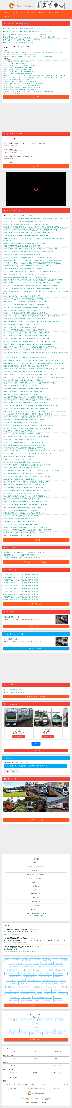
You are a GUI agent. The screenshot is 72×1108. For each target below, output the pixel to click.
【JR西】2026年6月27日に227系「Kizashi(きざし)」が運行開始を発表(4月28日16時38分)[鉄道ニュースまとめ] (35, 227)
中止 (27, 47)
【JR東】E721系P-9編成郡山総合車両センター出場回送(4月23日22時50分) (25, 442)
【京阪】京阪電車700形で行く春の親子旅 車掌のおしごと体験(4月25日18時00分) (27, 366)
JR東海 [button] (32, 1020)
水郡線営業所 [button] (13, 1000)
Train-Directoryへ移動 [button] (36, 820)
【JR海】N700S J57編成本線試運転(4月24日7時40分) (18, 439)
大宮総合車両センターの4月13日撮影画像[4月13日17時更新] (20, 600)
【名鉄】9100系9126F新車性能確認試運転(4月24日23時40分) (21, 394)
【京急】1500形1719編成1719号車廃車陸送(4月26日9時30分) (21, 327)
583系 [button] (63, 987)
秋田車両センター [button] (12, 987)
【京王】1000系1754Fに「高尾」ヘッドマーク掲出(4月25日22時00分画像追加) (26, 333)
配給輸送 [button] (46, 960)
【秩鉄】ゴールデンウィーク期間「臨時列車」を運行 (18, 71)
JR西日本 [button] (23, 1020)
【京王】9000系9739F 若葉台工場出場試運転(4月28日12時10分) (21, 246)
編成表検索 (36, 1073)
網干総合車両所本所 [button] (50, 980)
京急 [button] (52, 1030)
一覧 (13, 1051)
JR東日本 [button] (12, 1020)
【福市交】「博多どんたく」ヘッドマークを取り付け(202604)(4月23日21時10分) (27, 453)
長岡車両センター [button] (45, 973)
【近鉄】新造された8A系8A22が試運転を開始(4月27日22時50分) (22, 254)
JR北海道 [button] (60, 1020)
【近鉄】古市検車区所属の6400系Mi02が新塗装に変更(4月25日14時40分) (24, 380)
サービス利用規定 (62, 1084)
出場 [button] (7, 960)
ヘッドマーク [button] (35, 960)
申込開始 (20, 47)
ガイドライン (57, 1066)
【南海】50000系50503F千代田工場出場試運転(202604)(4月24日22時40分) (25, 402)
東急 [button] (45, 1030)
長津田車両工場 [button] (15, 977)
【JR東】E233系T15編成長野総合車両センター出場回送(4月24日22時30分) (25, 397)
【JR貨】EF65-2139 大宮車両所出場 (14, 692)
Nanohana (43, 1102)
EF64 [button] (43, 963)
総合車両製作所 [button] (58, 967)
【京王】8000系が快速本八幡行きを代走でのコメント (16, 934)
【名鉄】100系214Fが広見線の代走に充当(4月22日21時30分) (21, 499)
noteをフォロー (11, 771)
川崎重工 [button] (21, 980)
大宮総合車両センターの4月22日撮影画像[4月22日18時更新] (20, 583)
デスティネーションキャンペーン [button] (27, 990)
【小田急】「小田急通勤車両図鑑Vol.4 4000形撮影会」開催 (20, 81)
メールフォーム (40, 913)
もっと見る (36, 97)
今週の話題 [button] (40, 983)
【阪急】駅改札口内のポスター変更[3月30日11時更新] (19, 555)
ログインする (49, 2)
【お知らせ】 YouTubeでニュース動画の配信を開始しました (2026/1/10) (24, 28)
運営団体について (22, 1084)
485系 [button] (29, 970)
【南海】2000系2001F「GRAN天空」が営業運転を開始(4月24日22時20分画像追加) (27, 400)
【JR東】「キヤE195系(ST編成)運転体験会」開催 (17, 67)
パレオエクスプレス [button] (26, 983)
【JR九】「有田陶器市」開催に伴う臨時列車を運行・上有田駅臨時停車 (24, 83)
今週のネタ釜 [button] (46, 990)
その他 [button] (8, 17)
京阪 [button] (39, 1034)
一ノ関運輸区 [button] (59, 1000)
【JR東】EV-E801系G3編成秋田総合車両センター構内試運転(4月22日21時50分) (26, 501)
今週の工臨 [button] (14, 997)
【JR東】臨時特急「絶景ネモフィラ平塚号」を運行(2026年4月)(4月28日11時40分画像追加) (30, 249)
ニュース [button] (9, 12)
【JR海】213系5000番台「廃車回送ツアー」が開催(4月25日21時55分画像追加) (26, 338)
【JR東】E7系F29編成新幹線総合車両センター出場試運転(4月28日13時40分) (25, 235)
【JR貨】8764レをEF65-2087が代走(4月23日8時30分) (18, 479)
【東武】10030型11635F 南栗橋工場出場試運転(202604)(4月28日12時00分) (25, 243)
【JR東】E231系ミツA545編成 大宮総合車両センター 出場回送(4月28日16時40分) (27, 224)
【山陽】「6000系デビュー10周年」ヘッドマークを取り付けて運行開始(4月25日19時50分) (29, 347)
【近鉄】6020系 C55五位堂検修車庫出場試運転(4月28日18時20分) (22, 221)
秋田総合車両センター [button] (28, 973)
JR (9, 215)
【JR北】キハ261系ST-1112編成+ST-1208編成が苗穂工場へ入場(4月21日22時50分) (27, 530)
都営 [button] (10, 1034)
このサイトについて (9, 1084)
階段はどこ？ (36, 909)
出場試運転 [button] (16, 960)
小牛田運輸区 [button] (58, 990)
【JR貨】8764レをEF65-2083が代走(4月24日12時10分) (19, 431)
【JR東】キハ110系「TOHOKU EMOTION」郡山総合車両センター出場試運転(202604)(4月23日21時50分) (33, 451)
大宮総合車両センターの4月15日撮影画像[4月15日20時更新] (20, 594)
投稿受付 (13, 1066)
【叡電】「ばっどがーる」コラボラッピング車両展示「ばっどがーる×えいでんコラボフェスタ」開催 (32, 77)
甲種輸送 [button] (63, 960)
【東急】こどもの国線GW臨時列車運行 (14, 63)
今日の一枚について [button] (36, 626)
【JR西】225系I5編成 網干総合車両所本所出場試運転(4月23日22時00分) (24, 448)
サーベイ (6, 139)
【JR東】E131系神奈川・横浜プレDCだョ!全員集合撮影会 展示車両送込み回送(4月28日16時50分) (31, 230)
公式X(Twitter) (36, 863)
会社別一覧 (58, 1051)
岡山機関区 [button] (12, 983)
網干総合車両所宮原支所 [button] (55, 983)
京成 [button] (22, 1030)
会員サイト (36, 901)
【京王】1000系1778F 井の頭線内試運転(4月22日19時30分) (20, 510)
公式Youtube (36, 870)
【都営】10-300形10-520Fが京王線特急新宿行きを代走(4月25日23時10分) (24, 330)
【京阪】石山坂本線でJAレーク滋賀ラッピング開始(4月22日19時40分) (23, 513)
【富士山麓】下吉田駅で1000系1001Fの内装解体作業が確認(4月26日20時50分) (26, 307)
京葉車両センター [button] (11, 973)
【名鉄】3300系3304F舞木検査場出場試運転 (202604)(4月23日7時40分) (24, 484)
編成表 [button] (42, 12)
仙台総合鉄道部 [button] (50, 994)
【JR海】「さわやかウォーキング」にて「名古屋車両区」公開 (21, 85)
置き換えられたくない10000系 (20, 947)
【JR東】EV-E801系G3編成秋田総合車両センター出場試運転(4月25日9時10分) (26, 388)
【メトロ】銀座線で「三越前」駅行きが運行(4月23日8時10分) (21, 493)
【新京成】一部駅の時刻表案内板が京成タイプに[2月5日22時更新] (22, 558)
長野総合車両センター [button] (16, 970)
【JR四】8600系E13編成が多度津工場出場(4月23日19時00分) (21, 468)
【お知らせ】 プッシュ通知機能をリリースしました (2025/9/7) (21, 40)
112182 (6, 938)
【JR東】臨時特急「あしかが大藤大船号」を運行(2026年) (20, 89)
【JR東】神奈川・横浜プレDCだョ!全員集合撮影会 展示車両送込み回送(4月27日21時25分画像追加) (32, 260)
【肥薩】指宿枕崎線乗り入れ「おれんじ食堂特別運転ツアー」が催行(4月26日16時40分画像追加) (31, 321)
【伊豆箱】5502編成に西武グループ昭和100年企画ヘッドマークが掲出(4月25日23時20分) (29, 341)
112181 (6, 947)
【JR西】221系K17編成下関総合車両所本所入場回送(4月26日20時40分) (24, 304)
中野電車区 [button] (47, 1000)
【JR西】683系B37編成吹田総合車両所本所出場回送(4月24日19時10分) (24, 419)
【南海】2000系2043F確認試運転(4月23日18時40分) (18, 456)
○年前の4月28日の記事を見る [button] (37, 696)
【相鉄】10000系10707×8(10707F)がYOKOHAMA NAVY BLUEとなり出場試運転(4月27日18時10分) (31, 283)
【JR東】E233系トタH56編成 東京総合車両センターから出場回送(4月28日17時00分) (28, 232)
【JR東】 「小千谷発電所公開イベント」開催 (16, 79)
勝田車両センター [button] (60, 973)
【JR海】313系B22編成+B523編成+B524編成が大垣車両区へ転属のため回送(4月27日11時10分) (31, 285)
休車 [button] (10, 990)
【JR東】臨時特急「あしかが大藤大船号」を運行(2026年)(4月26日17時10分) (25, 318)
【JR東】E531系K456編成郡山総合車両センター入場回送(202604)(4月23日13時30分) (28, 476)
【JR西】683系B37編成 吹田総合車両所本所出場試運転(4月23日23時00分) (24, 445)
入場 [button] (25, 960)
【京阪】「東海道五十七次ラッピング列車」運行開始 (18, 69)
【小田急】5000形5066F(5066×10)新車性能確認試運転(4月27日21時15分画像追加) (27, 266)
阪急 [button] (46, 1034)
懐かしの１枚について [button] (36, 648)
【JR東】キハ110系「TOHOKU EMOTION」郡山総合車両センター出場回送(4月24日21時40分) (30, 405)
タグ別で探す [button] (37, 1005)
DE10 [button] (54, 960)
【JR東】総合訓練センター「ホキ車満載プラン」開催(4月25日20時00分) (24, 350)
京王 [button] (29, 1030)
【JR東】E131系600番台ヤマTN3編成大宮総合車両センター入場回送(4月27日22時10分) (29, 257)
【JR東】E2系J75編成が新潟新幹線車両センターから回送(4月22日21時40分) (25, 496)
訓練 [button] (50, 963)
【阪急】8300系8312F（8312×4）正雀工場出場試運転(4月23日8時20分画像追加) (26, 482)
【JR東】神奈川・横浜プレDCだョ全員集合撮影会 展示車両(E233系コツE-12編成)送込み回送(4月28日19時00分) (35, 218)
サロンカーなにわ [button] (51, 987)
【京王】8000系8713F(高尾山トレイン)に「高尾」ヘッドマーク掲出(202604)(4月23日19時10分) (31, 470)
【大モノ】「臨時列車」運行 (11, 93)
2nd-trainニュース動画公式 (36, 874)
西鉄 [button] (61, 1034)
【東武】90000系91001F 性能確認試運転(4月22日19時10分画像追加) (23, 507)
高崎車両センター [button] (43, 967)
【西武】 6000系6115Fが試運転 (13, 689)
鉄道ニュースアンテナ (36, 878)
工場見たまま (13, 1077)
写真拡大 (36, 619)
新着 (14, 47)
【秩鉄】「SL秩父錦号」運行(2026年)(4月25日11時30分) (19, 385)
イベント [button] (20, 12)
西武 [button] (15, 1030)
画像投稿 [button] (32, 12)
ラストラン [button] (10, 980)
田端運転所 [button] (58, 977)
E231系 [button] (28, 963)
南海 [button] (32, 1034)
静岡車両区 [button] (25, 987)
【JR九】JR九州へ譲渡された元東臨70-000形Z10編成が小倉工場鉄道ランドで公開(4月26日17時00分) (33, 316)
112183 (6, 929)
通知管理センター (36, 894)
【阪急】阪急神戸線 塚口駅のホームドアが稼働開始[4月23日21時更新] (23, 552)
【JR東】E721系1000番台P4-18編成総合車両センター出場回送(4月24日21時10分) (27, 408)
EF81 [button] (36, 963)
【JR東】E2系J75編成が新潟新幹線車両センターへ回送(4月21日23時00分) (25, 527)
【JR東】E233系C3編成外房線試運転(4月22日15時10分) (19, 518)
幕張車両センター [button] (27, 967)
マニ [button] (39, 994)
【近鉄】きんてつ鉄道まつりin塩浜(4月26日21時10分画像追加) (21, 296)
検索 (35, 1051)
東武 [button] (7, 1030)
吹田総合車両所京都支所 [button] (55, 970)
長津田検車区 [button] (37, 987)
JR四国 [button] (50, 1020)
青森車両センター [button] (11, 994)
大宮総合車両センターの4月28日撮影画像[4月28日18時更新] (20, 574)
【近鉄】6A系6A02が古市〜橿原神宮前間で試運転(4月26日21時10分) (23, 299)
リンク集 (13, 1089)
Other (15, 215)
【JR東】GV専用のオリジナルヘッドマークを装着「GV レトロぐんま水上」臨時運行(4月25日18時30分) (33, 363)
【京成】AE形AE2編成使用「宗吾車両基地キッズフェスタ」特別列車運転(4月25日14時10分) (30, 383)
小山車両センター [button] (45, 977)
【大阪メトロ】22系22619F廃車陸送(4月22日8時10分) (19, 521)
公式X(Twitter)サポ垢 (36, 866)
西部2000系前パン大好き (18, 929)
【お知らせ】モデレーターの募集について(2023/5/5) (18, 42)
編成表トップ (13, 1073)
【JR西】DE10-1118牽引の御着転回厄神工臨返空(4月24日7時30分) (22, 434)
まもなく (6, 47)
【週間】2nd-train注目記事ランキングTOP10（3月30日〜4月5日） (27, 766)
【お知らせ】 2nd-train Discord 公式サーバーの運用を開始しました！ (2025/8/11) (27, 31)
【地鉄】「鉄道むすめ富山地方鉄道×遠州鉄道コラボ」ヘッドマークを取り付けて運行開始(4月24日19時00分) (35, 411)
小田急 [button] (37, 1030)
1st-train (36, 905)
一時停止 (36, 744)
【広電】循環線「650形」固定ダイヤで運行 (15, 61)
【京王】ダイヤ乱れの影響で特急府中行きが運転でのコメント (18, 942)
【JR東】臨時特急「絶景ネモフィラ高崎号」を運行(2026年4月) (21, 87)
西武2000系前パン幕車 (18, 938)
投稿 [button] (20, 210)
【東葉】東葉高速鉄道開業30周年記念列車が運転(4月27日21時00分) (23, 268)
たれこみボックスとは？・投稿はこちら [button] (37, 562)
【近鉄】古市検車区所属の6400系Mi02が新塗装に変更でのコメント (19, 951)
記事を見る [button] (19, 736)
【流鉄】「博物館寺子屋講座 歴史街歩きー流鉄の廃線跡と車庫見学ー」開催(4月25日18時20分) (31, 360)
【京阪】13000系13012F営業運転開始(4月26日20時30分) (19, 310)
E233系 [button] (19, 963)
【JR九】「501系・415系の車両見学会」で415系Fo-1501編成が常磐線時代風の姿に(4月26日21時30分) (33, 288)
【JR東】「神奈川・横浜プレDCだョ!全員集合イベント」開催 (21, 65)
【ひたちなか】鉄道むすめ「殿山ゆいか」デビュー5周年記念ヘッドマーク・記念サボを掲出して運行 (33, 52)
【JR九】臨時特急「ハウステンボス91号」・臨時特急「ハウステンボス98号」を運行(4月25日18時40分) (33, 369)
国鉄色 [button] (62, 980)
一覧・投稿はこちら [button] (37, 604)
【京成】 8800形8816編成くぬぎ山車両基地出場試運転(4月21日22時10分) (24, 533)
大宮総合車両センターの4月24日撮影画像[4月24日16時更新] (20, 577)
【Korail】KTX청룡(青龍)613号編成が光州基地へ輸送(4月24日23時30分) (24, 391)
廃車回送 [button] (59, 963)
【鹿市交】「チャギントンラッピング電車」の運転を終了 (20, 54)
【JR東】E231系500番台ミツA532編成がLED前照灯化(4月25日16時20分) (24, 371)
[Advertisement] (36, 118)
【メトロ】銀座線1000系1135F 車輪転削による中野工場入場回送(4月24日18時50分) (27, 414)
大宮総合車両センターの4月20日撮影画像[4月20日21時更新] (20, 588)
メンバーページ (35, 1066)
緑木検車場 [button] (62, 994)
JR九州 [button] (41, 1020)
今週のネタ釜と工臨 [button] (27, 994)
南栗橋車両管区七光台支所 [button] (42, 997)
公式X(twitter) (33, 915)
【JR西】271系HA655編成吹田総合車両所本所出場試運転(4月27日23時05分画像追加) (28, 251)
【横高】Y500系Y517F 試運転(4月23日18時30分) (17, 459)
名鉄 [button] (17, 1034)
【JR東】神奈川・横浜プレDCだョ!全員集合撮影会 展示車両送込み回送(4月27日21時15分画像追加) (32, 263)
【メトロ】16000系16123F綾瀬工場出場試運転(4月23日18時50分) (22, 462)
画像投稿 (36, 859)
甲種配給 (22, 215)
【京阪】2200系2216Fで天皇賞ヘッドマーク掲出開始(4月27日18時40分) (24, 274)
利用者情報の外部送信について (36, 1089)
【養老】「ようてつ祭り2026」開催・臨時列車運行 (18, 73)
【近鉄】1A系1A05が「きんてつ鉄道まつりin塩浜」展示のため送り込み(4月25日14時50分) (29, 374)
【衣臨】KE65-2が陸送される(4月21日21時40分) (17, 535)
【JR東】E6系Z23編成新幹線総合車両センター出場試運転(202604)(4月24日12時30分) (28, 425)
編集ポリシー (36, 1084)
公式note (36, 890)
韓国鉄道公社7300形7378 (13, 617)
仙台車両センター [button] (34, 980)
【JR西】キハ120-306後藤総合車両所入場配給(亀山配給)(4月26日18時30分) (25, 313)
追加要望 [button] (26, 23)
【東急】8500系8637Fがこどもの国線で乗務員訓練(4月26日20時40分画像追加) (26, 301)
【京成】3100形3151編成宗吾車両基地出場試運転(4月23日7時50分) (23, 487)
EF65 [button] (11, 963)
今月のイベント (57, 1058)
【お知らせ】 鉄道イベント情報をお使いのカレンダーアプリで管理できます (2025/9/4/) (29, 37)
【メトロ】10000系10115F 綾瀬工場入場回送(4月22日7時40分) (21, 524)
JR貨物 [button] (36, 1023)
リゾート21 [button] (26, 997)
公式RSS (36, 897)
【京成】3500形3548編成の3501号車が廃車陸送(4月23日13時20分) (22, 473)
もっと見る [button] (36, 540)
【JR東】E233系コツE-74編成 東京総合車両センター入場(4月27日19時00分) (25, 277)
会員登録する (41, 2)
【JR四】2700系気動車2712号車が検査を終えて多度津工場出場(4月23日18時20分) (27, 465)
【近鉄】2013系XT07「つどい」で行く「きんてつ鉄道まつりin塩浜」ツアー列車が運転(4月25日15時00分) (34, 377)
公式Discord (36, 886)
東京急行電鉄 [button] (13, 967)
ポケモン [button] (58, 997)
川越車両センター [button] (29, 977)
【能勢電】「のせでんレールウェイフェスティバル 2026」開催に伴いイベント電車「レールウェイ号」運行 (34, 75)
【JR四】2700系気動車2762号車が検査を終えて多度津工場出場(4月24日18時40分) (27, 417)
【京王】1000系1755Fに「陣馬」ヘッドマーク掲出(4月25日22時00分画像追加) (26, 335)
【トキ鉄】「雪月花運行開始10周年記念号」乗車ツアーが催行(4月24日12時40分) (27, 428)
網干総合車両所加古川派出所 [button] (30, 1000)
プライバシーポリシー (49, 1084)
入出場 (14, 139)
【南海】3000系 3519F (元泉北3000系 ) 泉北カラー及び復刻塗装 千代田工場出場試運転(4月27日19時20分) (34, 280)
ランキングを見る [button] (36, 750)
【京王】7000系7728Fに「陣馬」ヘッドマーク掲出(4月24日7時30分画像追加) (26, 436)
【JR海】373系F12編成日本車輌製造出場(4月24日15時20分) (20, 422)
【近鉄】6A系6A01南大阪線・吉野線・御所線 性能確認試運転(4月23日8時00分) (26, 490)
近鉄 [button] (25, 1034)
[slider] (36, 201)
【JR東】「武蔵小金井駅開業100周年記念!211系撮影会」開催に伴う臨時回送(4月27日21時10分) (31, 271)
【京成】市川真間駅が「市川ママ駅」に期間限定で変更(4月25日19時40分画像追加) (27, 344)
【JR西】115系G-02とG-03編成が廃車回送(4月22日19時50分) (21, 516)
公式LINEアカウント (36, 882)
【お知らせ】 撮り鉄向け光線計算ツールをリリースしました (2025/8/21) (24, 34)
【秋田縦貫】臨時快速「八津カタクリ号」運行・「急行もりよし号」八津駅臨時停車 (28, 56)
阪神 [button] (54, 1034)
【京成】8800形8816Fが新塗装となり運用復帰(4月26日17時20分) (22, 324)
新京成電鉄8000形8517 (12, 639)
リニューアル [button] (39, 970)
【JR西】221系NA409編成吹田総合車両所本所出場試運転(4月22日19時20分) (25, 504)
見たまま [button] (53, 12)
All (5, 215)
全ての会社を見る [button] (36, 1039)
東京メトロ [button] (62, 1030)
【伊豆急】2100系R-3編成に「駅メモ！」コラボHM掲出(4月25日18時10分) (25, 357)
